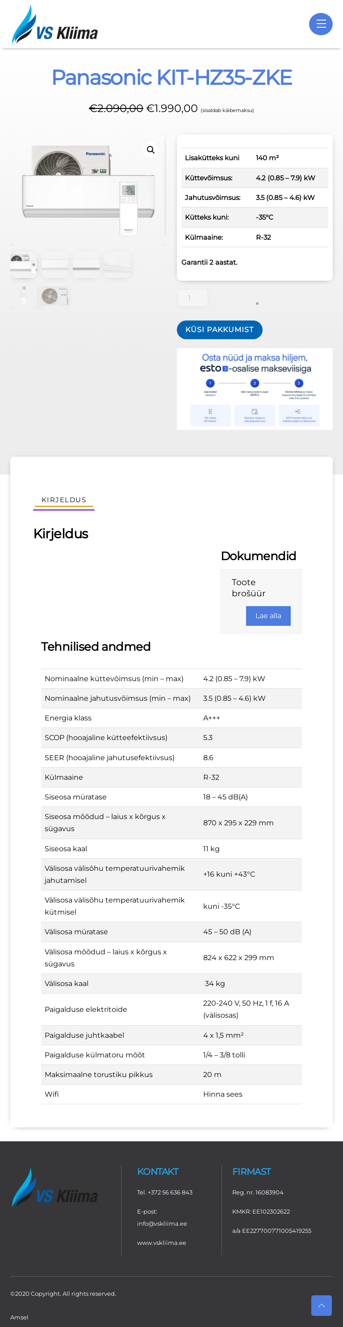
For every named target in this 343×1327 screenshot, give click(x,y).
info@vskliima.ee (162, 1223)
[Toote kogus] (192, 297)
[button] (151, 149)
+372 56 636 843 (170, 1191)
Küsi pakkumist (219, 329)
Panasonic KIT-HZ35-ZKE (171, 77)
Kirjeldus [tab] (64, 499)
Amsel (19, 1316)
